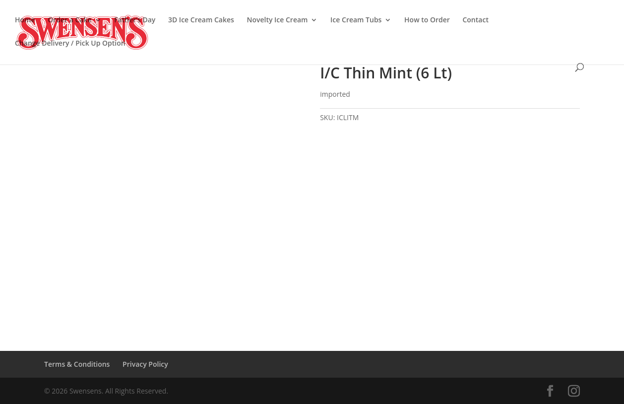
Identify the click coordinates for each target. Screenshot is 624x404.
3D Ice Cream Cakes (201, 20)
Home (25, 20)
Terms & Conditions (77, 364)
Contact (475, 20)
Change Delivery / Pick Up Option (70, 44)
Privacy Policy (145, 364)
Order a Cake (69, 20)
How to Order (427, 20)
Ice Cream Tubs (355, 20)
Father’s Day (134, 20)
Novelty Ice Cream (277, 20)
